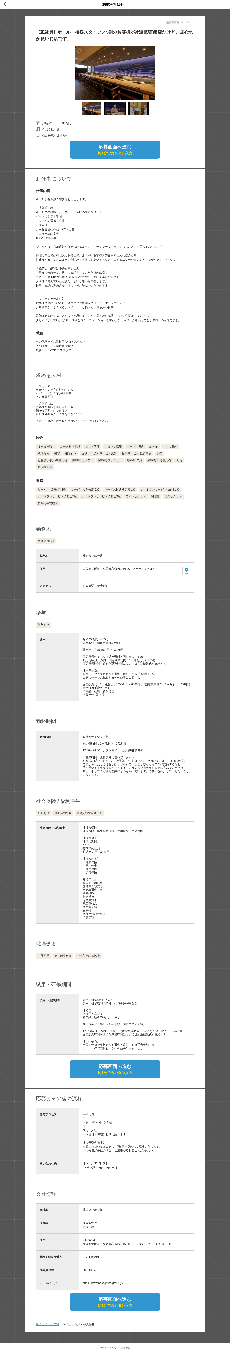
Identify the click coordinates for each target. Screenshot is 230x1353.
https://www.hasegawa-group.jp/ (103, 1283)
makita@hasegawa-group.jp (100, 1167)
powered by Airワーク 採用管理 (115, 1348)
